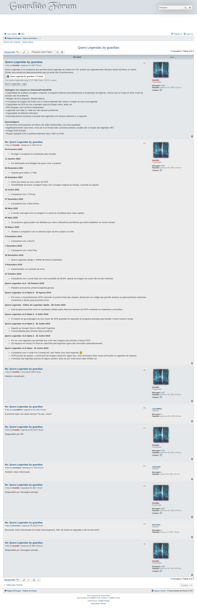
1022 (163, 85)
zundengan (156, 467)
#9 (6, 546)
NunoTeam (156, 525)
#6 (6, 468)
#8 (6, 526)
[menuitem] (21, 34)
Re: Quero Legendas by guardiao (24, 142)
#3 (6, 372)
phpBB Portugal (103, 601)
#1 (6, 65)
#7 (6, 488)
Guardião (155, 80)
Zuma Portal (105, 596)
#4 (6, 410)
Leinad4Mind (157, 409)
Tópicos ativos (27, 42)
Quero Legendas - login (16, 84)
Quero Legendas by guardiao (98, 47)
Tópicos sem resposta (11, 42)
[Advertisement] (98, 23)
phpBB (92, 598)
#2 (6, 145)
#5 (6, 430)
